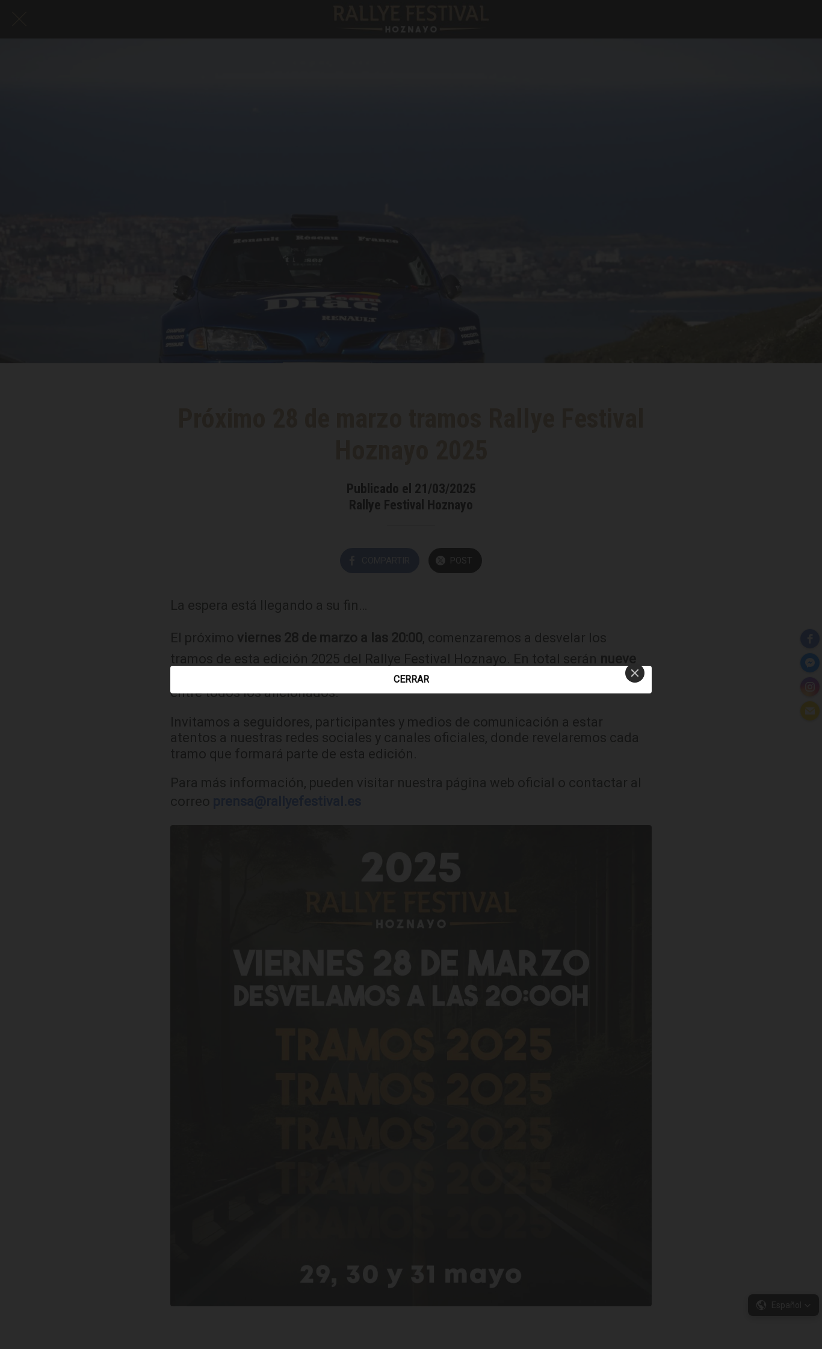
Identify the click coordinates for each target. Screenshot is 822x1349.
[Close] (634, 673)
